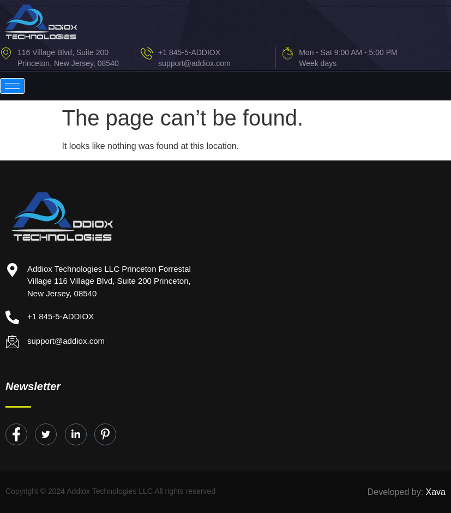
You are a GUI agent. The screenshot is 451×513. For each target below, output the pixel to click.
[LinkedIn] (76, 434)
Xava (436, 492)
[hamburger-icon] (12, 86)
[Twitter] (46, 434)
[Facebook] (16, 434)
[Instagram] (105, 434)
